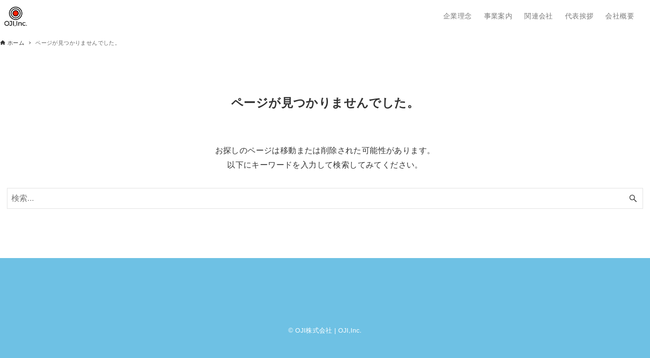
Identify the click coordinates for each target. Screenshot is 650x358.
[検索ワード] (325, 198)
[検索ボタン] (633, 198)
